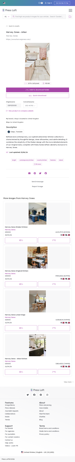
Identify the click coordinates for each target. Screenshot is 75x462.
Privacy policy (44, 434)
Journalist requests (11, 411)
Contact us (9, 440)
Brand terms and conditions (49, 428)
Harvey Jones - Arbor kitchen (16, 359)
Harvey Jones (10, 230)
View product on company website (19, 111)
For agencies (9, 431)
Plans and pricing (45, 405)
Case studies (43, 408)
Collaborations (10, 414)
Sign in (48, 3)
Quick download (37, 95)
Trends (7, 420)
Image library (10, 405)
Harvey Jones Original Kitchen (16, 271)
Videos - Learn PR (11, 446)
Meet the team (44, 414)
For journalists (10, 434)
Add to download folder (37, 90)
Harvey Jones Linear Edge (15, 315)
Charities (42, 417)
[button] (4, 3)
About (41, 411)
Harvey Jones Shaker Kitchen (16, 227)
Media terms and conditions (49, 431)
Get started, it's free (62, 3)
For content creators (12, 437)
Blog (41, 420)
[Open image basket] (70, 16)
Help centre (9, 443)
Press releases (10, 408)
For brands (9, 428)
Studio (7, 417)
